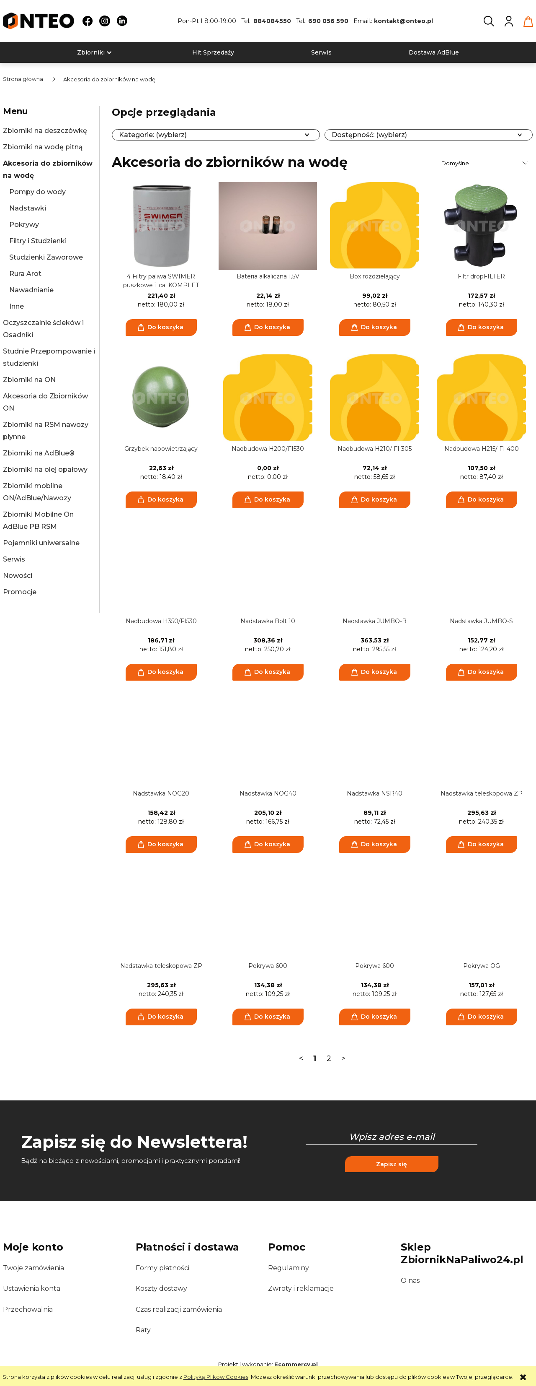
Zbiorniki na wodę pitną (43, 147)
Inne (16, 306)
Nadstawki (27, 208)
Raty (143, 1330)
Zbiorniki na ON (29, 380)
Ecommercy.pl (296, 1364)
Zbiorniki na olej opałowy (45, 469)
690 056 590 (328, 21)
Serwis (14, 559)
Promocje (19, 592)
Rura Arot (25, 274)
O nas (410, 1281)
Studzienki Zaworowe (46, 257)
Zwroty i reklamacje (301, 1288)
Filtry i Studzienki (38, 241)
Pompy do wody (37, 192)
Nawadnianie (31, 290)
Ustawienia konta (31, 1288)
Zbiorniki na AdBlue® (39, 453)
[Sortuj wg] (486, 163)
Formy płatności (162, 1268)
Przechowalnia (28, 1309)
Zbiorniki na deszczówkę (45, 131)
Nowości (17, 576)
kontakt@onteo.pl (403, 21)
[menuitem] (91, 52)
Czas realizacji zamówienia (179, 1309)
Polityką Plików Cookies (215, 1376)
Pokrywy (24, 225)
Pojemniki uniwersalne (41, 543)
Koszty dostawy (161, 1288)
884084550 (272, 21)
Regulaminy (288, 1268)
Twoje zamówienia (33, 1268)
